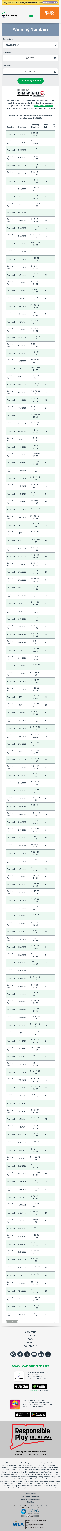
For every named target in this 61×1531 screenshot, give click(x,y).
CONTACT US (30, 1346)
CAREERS (30, 1336)
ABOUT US (30, 1332)
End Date (7, 66)
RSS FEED (30, 1343)
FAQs (30, 1339)
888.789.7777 (24, 1454)
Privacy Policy (30, 1494)
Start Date (7, 52)
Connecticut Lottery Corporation (37, 1505)
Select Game (8, 39)
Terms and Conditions (43, 106)
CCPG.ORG (41, 1454)
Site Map (30, 1502)
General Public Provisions (30, 1499)
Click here (33, 1390)
